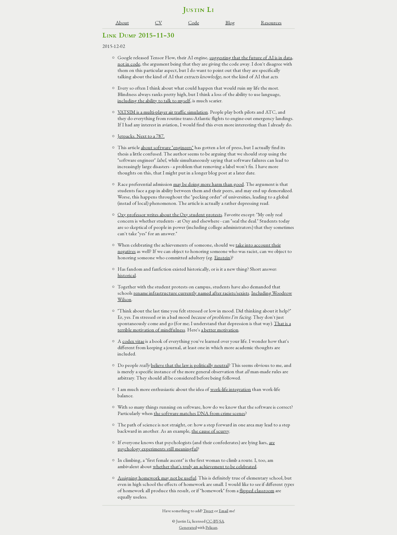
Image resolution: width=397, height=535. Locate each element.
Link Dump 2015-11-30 (138, 35)
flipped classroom (257, 490)
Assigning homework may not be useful (156, 477)
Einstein (222, 257)
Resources (271, 22)
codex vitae (133, 341)
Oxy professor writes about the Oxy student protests (169, 214)
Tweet (208, 510)
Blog (230, 22)
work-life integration (230, 389)
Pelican (211, 527)
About (122, 22)
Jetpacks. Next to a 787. (141, 136)
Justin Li (198, 9)
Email (223, 510)
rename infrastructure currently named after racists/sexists (191, 293)
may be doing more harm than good (208, 184)
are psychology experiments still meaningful (196, 445)
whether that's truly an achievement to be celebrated (204, 466)
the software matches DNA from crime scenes (199, 413)
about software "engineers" (167, 147)
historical (126, 275)
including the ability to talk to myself (153, 100)
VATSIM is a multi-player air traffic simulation (162, 112)
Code (193, 22)
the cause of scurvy (210, 431)
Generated (188, 527)
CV (158, 22)
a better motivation (220, 329)
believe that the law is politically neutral (190, 365)
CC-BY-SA (215, 521)
